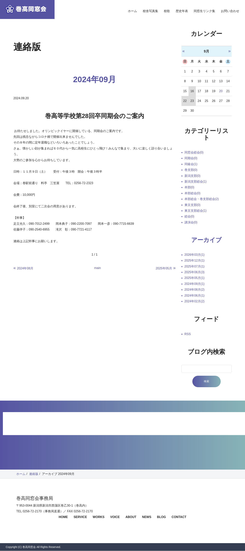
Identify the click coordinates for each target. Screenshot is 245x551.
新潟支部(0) (193, 175)
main (97, 268)
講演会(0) (191, 222)
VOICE (115, 517)
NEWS (146, 517)
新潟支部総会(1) (196, 181)
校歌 (167, 14)
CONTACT (179, 517)
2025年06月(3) (195, 272)
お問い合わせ (230, 14)
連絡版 (33, 474)
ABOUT (130, 517)
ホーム (132, 14)
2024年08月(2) (195, 290)
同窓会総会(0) (194, 152)
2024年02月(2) (195, 301)
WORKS (98, 517)
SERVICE (80, 517)
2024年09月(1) (195, 284)
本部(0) (189, 187)
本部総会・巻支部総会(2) (202, 199)
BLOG (161, 517)
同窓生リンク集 (204, 14)
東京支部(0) (193, 205)
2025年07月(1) (195, 266)
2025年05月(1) (195, 278)
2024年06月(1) (195, 295)
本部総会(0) (193, 193)
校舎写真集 (150, 14)
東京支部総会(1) (196, 210)
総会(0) (189, 216)
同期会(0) (191, 158)
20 (221, 91)
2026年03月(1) (195, 255)
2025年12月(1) (195, 260)
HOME (63, 517)
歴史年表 (182, 14)
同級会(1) (191, 164)
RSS (188, 334)
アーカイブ (206, 240)
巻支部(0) (191, 169)
